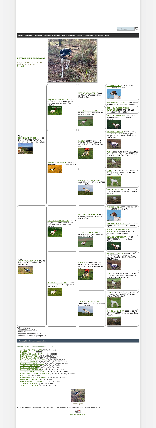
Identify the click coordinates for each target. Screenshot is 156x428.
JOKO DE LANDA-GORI (27, 138)
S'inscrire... (29, 35)
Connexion (38, 35)
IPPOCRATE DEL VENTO (30, 370)
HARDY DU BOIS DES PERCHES (33, 360)
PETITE (110, 152)
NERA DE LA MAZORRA (116, 116)
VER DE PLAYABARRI (29, 383)
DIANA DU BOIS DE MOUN (31, 381)
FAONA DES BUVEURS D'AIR (32, 364)
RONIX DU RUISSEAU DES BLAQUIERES (118, 109)
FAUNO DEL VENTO (28, 368)
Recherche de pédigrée (52, 35)
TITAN (109, 171)
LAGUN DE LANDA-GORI (28, 261)
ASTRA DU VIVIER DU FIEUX (32, 372)
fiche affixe (21, 66)
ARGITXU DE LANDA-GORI (89, 180)
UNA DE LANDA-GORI (116, 190)
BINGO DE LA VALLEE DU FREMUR (34, 374)
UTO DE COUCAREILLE (88, 93)
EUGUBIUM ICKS (114, 86)
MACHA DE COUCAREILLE (118, 102)
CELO (22, 376)
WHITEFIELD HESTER (29, 385)
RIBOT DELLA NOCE (115, 132)
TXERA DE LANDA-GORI (88, 111)
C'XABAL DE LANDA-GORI (58, 99)
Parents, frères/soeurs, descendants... (33, 341)
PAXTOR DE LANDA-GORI (31, 58)
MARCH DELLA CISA (28, 379)
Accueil (20, 35)
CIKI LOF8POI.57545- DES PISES (33, 378)
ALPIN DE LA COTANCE (30, 366)
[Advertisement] (78, 5)
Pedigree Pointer (41, 14)
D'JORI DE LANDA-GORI (57, 283)
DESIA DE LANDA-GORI (57, 162)
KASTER (81, 141)
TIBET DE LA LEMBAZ (29, 362)
